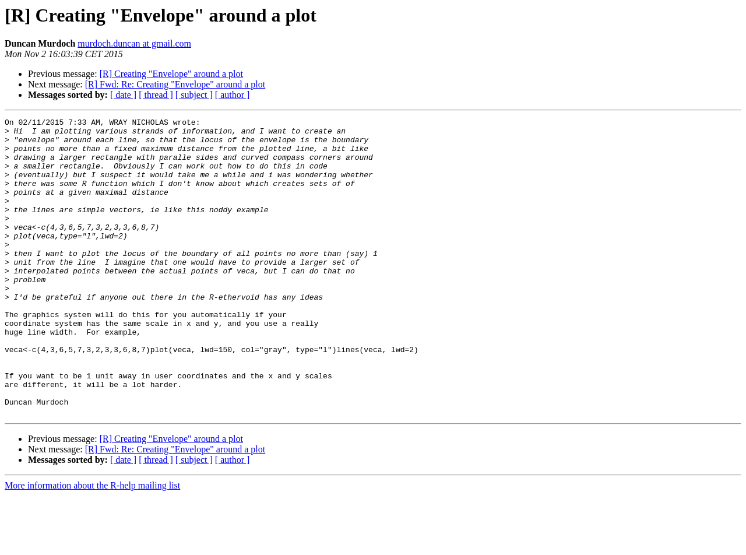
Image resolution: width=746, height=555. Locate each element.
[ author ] (232, 95)
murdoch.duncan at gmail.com (134, 43)
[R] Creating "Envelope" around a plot (171, 74)
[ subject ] (194, 95)
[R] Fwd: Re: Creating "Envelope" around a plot (175, 84)
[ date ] (123, 95)
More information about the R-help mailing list (92, 545)
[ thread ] (156, 95)
